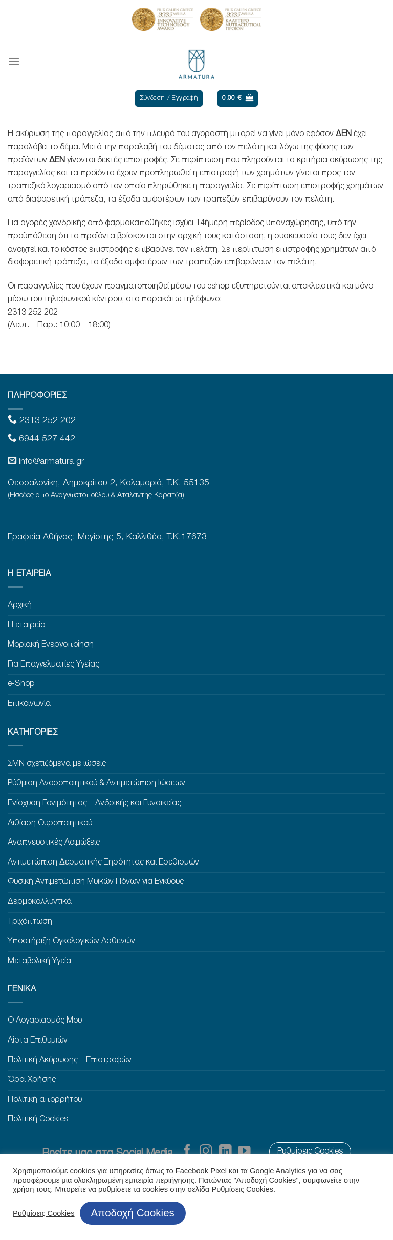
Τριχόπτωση (30, 921)
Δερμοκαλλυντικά (40, 901)
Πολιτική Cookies (38, 1119)
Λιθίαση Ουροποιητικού (50, 823)
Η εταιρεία (27, 625)
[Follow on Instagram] (206, 1152)
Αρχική (20, 605)
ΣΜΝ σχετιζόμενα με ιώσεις (57, 763)
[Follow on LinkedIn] (225, 1152)
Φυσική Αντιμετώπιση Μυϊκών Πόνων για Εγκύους (96, 881)
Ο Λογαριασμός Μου (45, 1020)
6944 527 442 (45, 439)
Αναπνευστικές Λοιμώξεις (54, 842)
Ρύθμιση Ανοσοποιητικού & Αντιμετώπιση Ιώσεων (96, 783)
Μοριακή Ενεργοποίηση (51, 644)
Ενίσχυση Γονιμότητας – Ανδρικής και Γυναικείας (94, 803)
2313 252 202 (46, 421)
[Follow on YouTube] (244, 1152)
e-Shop (21, 684)
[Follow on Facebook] (187, 1152)
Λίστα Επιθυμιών (38, 1040)
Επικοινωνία (29, 703)
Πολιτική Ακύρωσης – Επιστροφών (70, 1060)
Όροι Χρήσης (32, 1079)
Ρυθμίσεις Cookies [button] (44, 1213)
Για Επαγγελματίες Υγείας (53, 664)
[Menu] (14, 61)
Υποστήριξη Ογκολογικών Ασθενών (71, 941)
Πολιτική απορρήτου (45, 1099)
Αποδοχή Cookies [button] (132, 1213)
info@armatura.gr (51, 462)
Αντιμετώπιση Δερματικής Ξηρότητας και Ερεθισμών (103, 862)
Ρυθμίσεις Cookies (310, 1151)
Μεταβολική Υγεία (39, 961)
